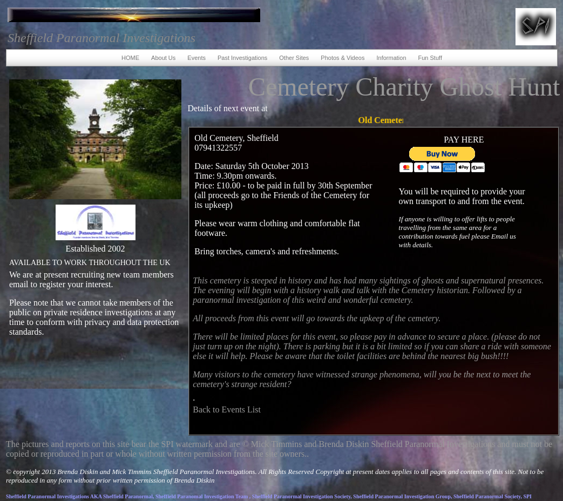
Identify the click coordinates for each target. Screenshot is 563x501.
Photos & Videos (342, 58)
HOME (130, 58)
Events (196, 58)
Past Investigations (242, 58)
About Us (163, 58)
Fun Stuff (430, 58)
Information (391, 58)
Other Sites (294, 58)
